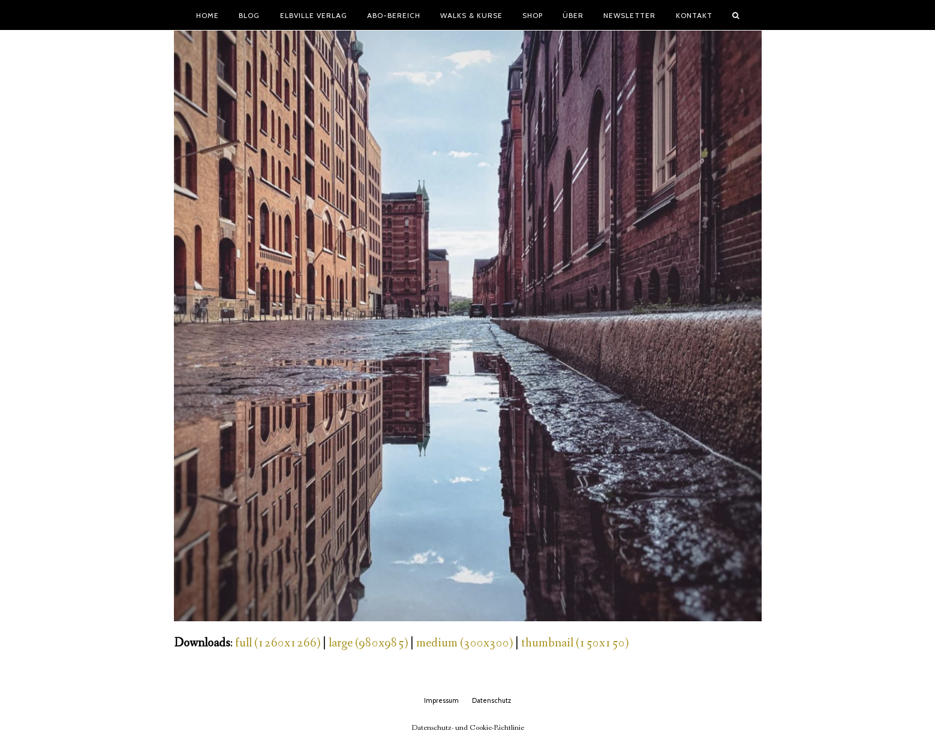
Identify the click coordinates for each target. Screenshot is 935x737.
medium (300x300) (464, 643)
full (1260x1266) (277, 643)
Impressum (441, 700)
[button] (735, 15)
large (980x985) (368, 643)
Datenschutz (491, 700)
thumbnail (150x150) (575, 643)
